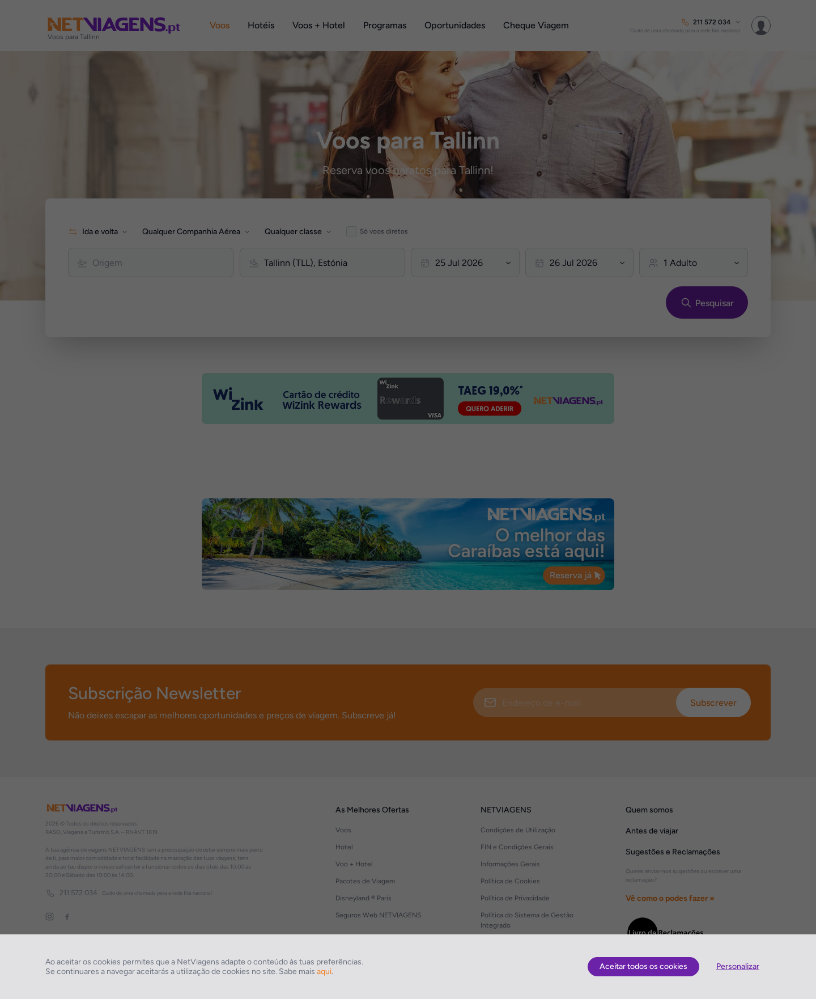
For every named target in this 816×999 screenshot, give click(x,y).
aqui (324, 971)
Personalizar (737, 966)
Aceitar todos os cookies (643, 966)
